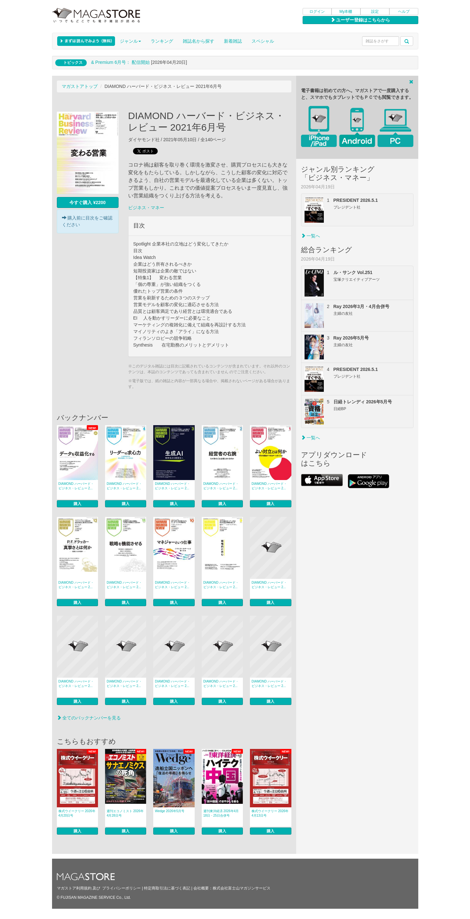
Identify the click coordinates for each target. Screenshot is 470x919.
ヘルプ (404, 11)
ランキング (162, 41)
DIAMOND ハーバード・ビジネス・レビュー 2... (76, 486)
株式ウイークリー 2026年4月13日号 (270, 813)
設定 (375, 11)
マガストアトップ (80, 86)
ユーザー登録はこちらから (360, 19)
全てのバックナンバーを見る (89, 717)
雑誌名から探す (198, 41)
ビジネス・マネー (146, 207)
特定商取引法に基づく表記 (167, 888)
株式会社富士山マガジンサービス (241, 888)
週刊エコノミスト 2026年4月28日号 (125, 813)
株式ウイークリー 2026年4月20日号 (76, 813)
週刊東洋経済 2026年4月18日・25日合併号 (221, 813)
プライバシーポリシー (121, 888)
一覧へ (310, 235)
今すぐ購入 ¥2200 (87, 202)
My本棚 (346, 11)
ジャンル (130, 41)
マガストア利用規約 (74, 888)
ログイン (317, 11)
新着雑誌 (233, 41)
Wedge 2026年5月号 (169, 811)
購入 (77, 504)
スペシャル (263, 41)
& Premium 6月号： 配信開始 (120, 62)
